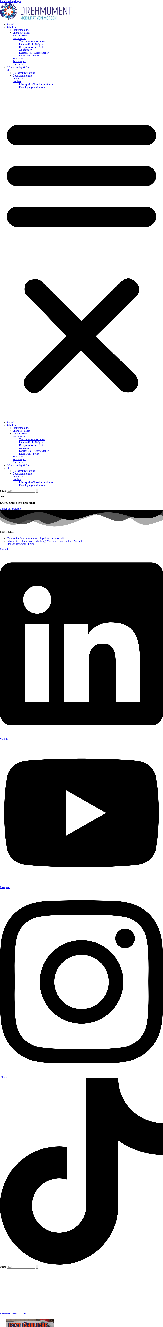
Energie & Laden (21, 32)
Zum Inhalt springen (10, 1)
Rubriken (11, 27)
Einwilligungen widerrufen (33, 87)
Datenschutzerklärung (24, 72)
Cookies (17, 81)
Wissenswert (19, 38)
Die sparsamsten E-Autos (32, 47)
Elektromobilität (21, 29)
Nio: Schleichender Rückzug (21, 544)
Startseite (11, 24)
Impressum (18, 78)
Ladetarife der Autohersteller (34, 52)
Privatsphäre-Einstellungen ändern (36, 84)
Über (8, 70)
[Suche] (37, 491)
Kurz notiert (19, 64)
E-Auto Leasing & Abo (18, 67)
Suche (3, 490)
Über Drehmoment (22, 75)
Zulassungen (25, 50)
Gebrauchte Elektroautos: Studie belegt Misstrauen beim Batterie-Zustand (44, 541)
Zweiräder (18, 58)
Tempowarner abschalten (32, 41)
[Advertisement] (32, 1288)
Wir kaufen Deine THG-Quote (13, 1314)
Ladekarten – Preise (29, 55)
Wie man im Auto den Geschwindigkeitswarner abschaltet (36, 538)
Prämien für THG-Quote (31, 44)
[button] (81, 254)
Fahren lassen (20, 35)
